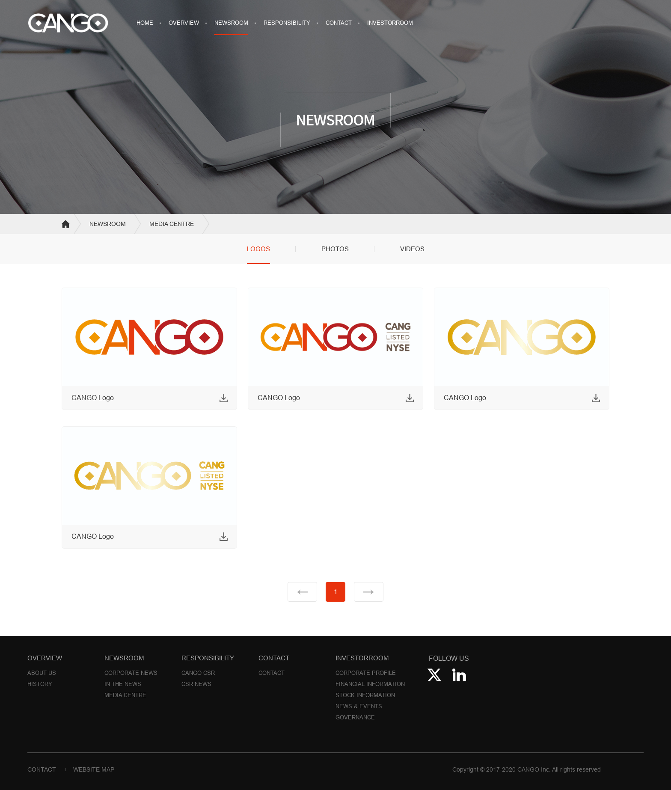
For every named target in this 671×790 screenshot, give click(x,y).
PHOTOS (335, 248)
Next (368, 592)
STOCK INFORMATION (365, 695)
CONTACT (339, 22)
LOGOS (258, 248)
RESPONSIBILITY (287, 22)
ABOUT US (41, 672)
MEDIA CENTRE (125, 695)
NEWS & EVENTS (359, 706)
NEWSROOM (231, 22)
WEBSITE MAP (93, 769)
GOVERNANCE (355, 717)
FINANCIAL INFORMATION (370, 683)
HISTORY (39, 683)
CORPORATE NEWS (130, 672)
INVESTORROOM (390, 22)
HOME (145, 22)
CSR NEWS (196, 683)
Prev (302, 592)
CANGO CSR (198, 672)
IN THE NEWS (122, 683)
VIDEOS (412, 248)
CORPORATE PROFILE (366, 672)
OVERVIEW (184, 22)
